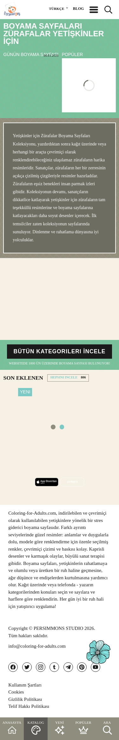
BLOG (78, 8)
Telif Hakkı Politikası (28, 706)
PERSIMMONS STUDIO (58, 628)
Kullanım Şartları (25, 684)
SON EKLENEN (23, 378)
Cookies (16, 691)
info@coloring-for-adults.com (37, 646)
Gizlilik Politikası (25, 699)
